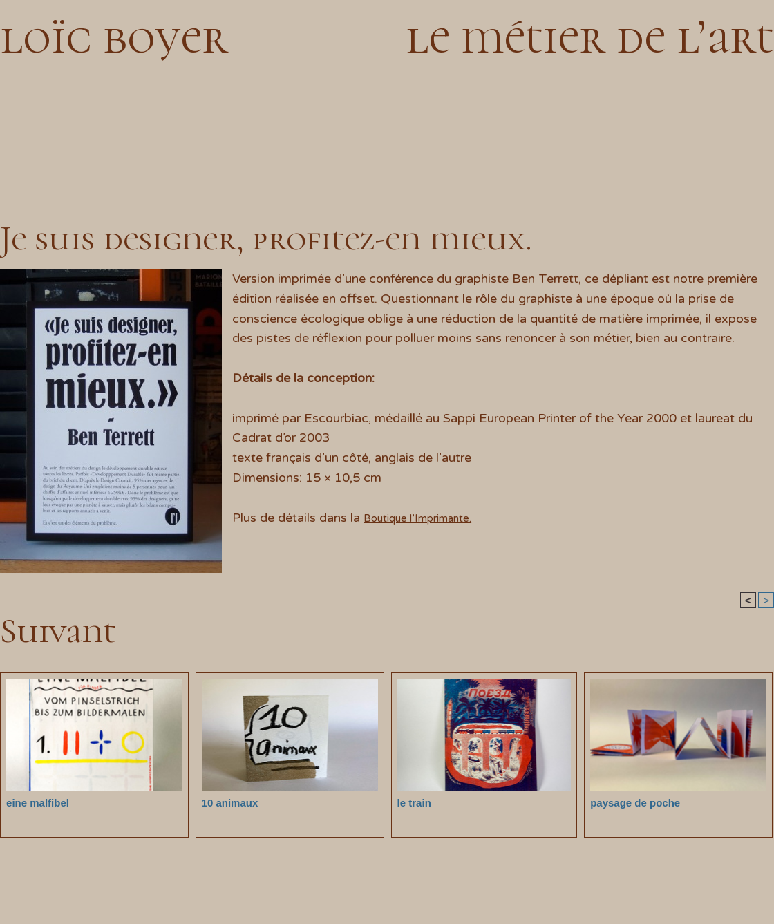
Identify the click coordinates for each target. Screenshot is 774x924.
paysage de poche (629, 802)
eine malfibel (33, 802)
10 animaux (226, 802)
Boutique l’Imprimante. (428, 517)
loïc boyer (114, 36)
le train (411, 802)
